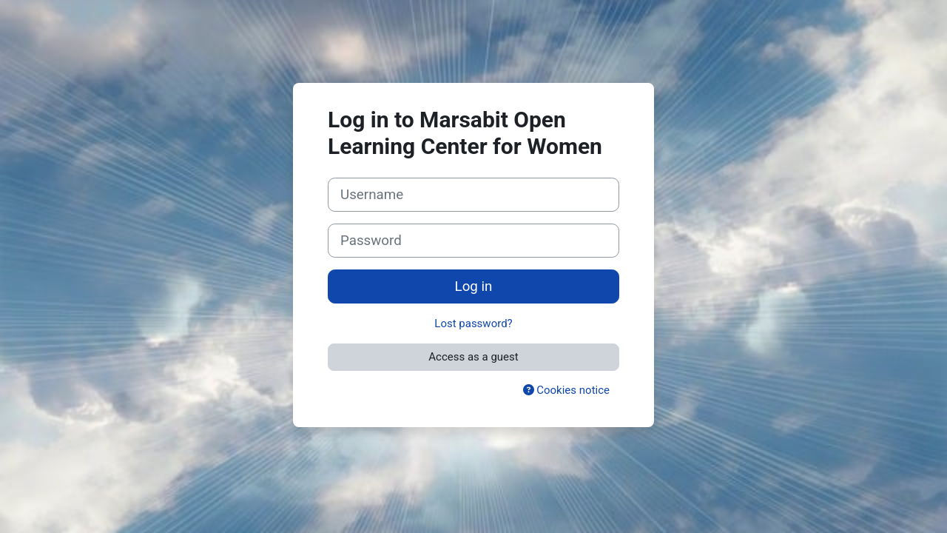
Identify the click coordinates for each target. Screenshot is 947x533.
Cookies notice (566, 390)
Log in (474, 286)
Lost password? (473, 323)
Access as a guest (473, 356)
